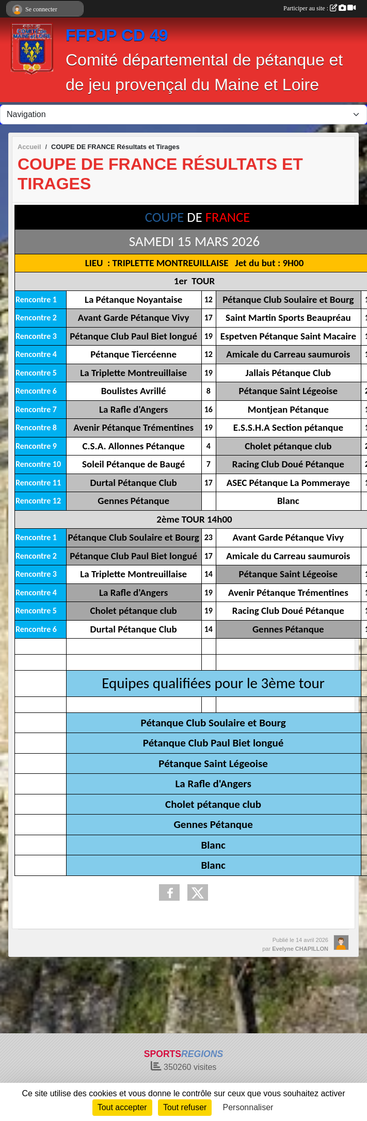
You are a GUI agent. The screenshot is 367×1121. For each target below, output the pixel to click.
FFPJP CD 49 (117, 35)
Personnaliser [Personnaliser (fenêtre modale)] (248, 1107)
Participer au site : (319, 8)
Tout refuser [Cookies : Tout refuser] (184, 1107)
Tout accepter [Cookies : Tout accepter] (122, 1107)
